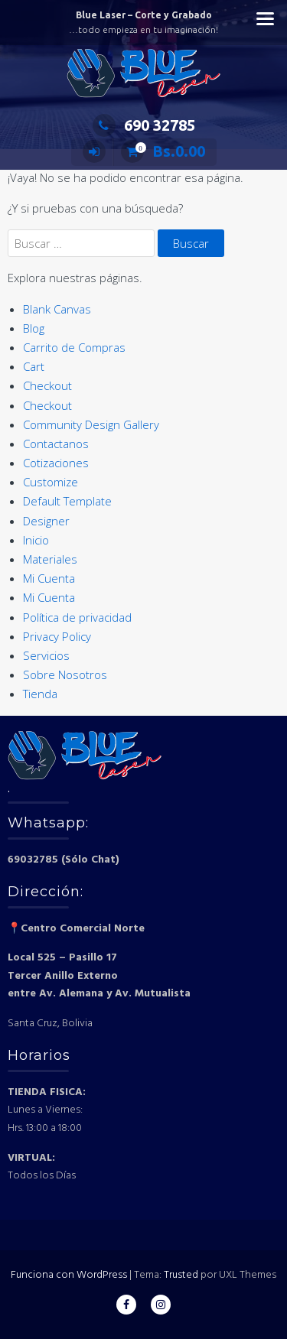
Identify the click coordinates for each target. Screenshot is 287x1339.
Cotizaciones (56, 462)
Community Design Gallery (91, 424)
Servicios (46, 655)
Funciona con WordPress (69, 1275)
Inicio (36, 540)
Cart (33, 366)
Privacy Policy (57, 636)
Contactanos (56, 443)
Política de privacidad (77, 617)
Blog (33, 328)
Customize (50, 481)
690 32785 (144, 125)
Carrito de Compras (74, 347)
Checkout (47, 385)
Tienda (40, 693)
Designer (46, 520)
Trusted (181, 1275)
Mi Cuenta (49, 578)
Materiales (50, 559)
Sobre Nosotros (65, 674)
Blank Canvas (57, 309)
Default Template (67, 501)
